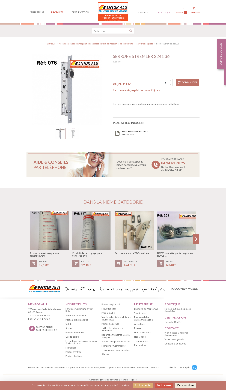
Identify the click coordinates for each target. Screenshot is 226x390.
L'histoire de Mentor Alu (146, 308)
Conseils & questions (175, 343)
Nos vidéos (140, 336)
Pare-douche (108, 312)
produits (57, 12)
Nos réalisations (142, 332)
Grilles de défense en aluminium (112, 329)
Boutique (51, 44)
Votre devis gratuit (174, 339)
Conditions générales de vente (103, 380)
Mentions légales (129, 380)
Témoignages (141, 341)
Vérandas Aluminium (76, 315)
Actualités (139, 324)
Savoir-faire (140, 313)
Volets (69, 324)
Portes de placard (111, 304)
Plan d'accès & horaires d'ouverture (176, 334)
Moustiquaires (109, 308)
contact (142, 12)
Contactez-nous (173, 165)
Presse (137, 328)
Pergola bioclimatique (77, 319)
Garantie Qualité (173, 322)
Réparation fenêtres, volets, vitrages (116, 336)
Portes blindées (74, 356)
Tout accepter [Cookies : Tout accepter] (143, 385)
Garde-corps (72, 336)
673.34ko (135, 133)
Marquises (71, 347)
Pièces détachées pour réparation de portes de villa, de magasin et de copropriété (96, 44)
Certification (80, 12)
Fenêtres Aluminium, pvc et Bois (79, 310)
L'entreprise (37, 12)
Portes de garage (110, 323)
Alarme (105, 354)
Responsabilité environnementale (143, 318)
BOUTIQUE (164, 12)
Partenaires (140, 345)
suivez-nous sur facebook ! (46, 328)
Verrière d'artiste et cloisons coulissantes (116, 318)
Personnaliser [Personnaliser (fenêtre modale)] (185, 385)
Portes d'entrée (73, 351)
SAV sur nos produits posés (116, 341)
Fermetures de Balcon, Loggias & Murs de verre (81, 342)
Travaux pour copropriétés (115, 350)
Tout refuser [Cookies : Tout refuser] (164, 385)
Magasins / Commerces (114, 345)
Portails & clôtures (75, 332)
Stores (69, 328)
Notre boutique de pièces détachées (178, 310)
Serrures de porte (144, 44)
